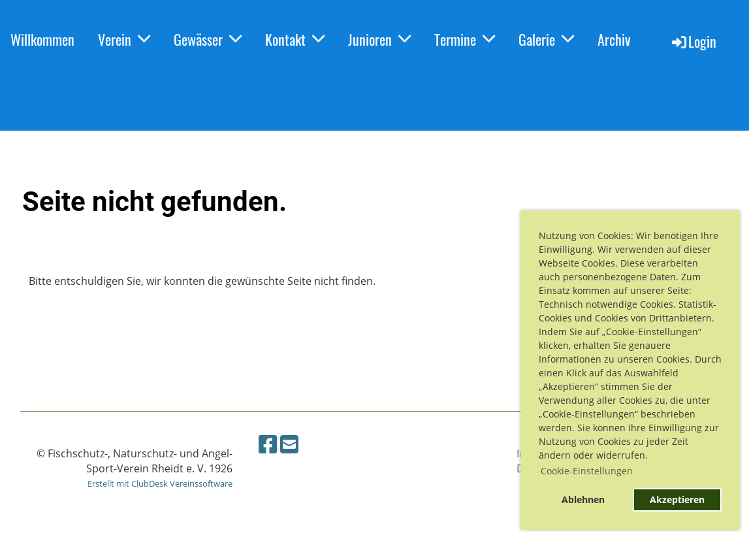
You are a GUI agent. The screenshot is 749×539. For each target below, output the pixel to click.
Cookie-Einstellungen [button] (587, 471)
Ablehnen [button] (583, 499)
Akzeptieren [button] (677, 499)
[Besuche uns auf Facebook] (268, 444)
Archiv (614, 39)
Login (693, 41)
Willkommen (42, 39)
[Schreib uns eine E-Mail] (289, 444)
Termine (464, 39)
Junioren (379, 39)
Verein (124, 39)
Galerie (546, 39)
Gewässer (208, 39)
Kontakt (295, 39)
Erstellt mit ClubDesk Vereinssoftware (160, 483)
